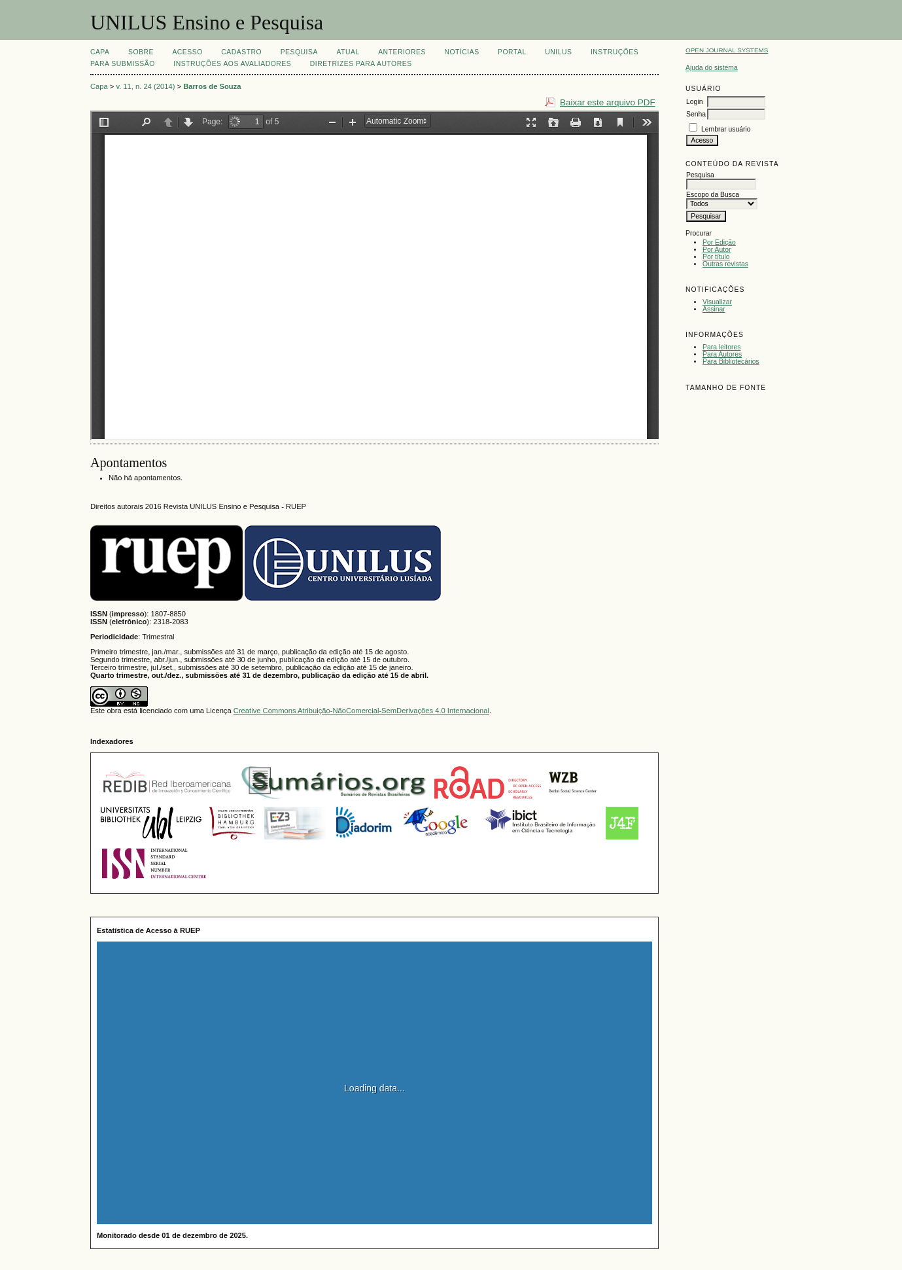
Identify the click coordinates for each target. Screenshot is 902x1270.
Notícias (461, 52)
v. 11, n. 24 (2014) (145, 86)
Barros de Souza (212, 86)
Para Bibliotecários (731, 361)
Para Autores (722, 354)
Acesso (187, 52)
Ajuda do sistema (711, 67)
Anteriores (402, 52)
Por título (716, 256)
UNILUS (558, 52)
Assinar (714, 309)
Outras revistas (725, 264)
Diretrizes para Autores (361, 63)
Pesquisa (299, 52)
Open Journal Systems (726, 50)
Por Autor (717, 249)
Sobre (141, 52)
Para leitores (721, 347)
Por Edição (719, 242)
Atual (347, 52)
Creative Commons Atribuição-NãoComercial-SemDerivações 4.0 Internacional (361, 710)
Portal (512, 52)
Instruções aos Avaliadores (232, 63)
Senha (696, 114)
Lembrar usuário (726, 129)
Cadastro (241, 52)
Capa (100, 52)
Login (694, 101)
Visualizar (717, 302)
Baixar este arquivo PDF (607, 102)
